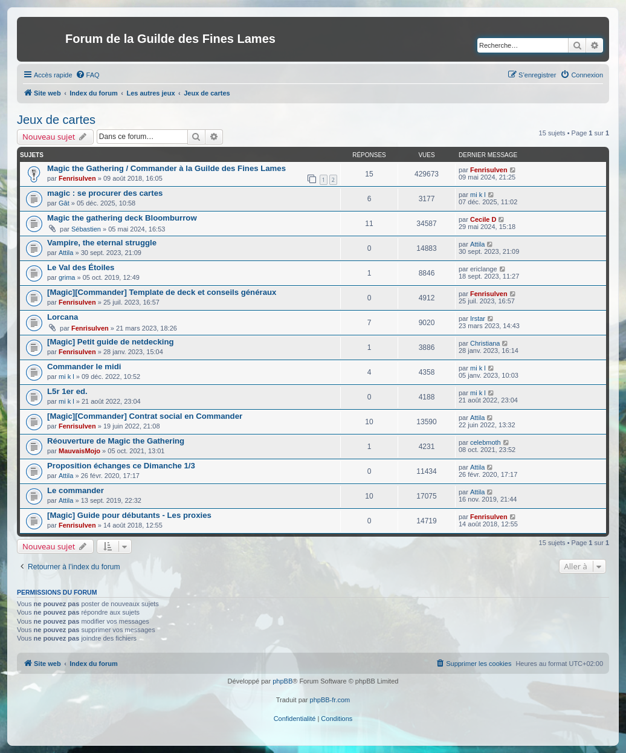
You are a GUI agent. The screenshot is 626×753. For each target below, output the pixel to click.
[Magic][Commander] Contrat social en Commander (144, 416)
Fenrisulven (77, 178)
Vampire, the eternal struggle (101, 242)
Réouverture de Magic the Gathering (115, 440)
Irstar (477, 318)
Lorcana (62, 317)
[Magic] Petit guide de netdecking (110, 341)
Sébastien (86, 229)
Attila (66, 252)
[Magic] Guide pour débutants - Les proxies (129, 515)
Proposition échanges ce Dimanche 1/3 (121, 465)
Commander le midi (84, 366)
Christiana (485, 343)
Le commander (75, 490)
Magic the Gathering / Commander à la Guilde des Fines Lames (166, 168)
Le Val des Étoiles (80, 267)
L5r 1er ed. (67, 391)
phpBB (282, 681)
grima (67, 277)
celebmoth (485, 442)
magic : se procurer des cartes (105, 193)
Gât (64, 203)
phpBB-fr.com (330, 699)
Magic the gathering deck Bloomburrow (122, 217)
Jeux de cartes (56, 119)
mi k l (478, 194)
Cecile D (483, 219)
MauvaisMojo (79, 450)
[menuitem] (88, 75)
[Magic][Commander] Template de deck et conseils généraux (161, 292)
